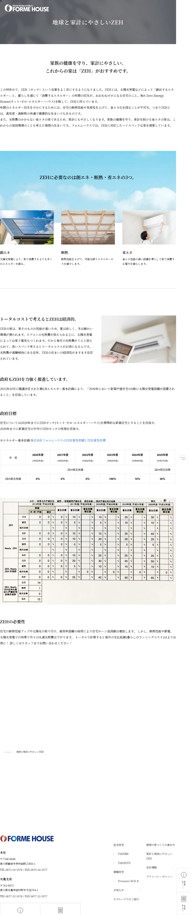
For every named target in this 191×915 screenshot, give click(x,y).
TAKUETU (124, 863)
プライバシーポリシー (159, 876)
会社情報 (151, 867)
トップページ (11, 751)
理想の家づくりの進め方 (160, 845)
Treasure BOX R (128, 881)
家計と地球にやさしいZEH (159, 856)
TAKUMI (123, 854)
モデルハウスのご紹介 (126, 899)
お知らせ (118, 890)
